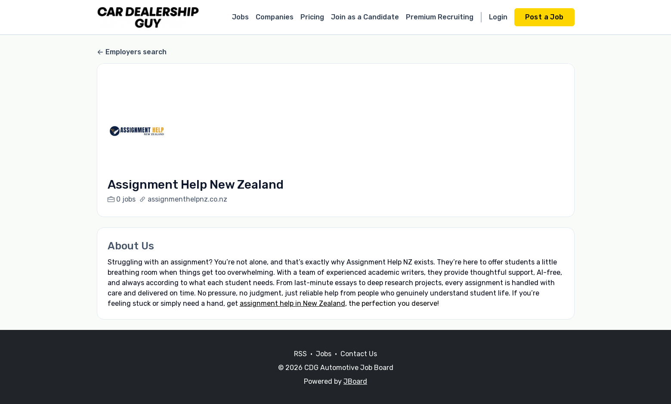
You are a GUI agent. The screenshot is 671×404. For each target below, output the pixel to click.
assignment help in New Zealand (292, 303)
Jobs (240, 17)
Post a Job (544, 17)
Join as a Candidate (365, 17)
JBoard (355, 392)
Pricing (312, 17)
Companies (275, 17)
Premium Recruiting (439, 17)
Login (498, 17)
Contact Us (358, 364)
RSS (300, 364)
